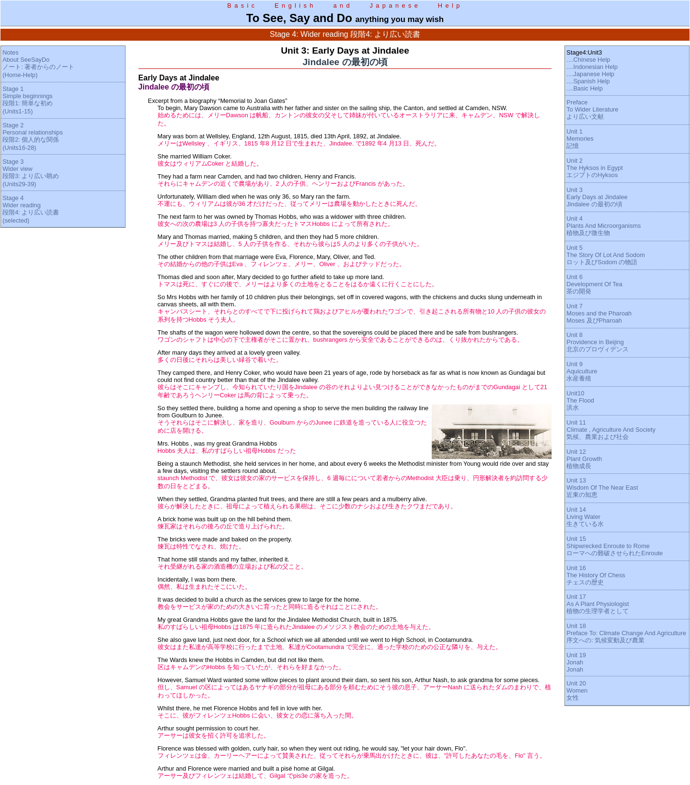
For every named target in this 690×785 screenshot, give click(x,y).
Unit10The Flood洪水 (580, 400)
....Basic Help (584, 88)
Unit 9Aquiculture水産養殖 (581, 371)
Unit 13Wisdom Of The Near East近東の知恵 (602, 487)
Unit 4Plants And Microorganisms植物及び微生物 (603, 225)
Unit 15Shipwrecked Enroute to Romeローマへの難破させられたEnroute (614, 546)
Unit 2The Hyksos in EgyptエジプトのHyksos (594, 168)
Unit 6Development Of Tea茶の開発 (594, 284)
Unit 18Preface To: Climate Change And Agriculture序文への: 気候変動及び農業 (626, 633)
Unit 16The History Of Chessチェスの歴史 (595, 575)
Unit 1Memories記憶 (579, 138)
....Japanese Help (590, 74)
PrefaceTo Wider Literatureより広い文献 (592, 109)
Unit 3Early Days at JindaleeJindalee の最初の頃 (596, 197)
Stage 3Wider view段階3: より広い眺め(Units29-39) (30, 173)
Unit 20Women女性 (576, 690)
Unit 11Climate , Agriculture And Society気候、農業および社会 (611, 429)
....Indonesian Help (592, 66)
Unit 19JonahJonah (576, 662)
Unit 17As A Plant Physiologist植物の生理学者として (597, 604)
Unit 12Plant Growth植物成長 (584, 459)
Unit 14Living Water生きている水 (585, 516)
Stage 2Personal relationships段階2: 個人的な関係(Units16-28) (32, 136)
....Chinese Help (588, 59)
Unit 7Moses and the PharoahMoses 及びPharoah (599, 313)
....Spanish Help (588, 81)
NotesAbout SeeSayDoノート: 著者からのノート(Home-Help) (38, 63)
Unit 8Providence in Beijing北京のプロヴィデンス (597, 342)
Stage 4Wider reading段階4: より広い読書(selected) (30, 209)
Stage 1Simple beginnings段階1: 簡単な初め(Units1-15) (27, 100)
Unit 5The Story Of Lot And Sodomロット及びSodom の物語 (605, 255)
